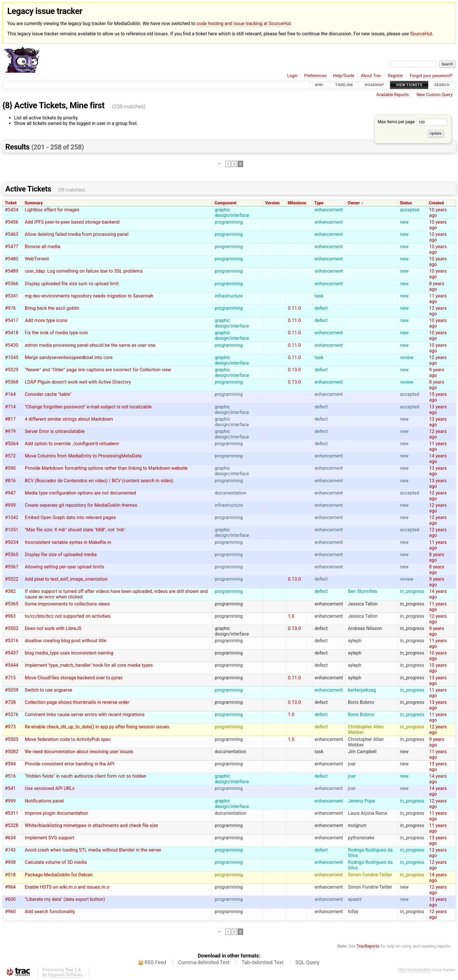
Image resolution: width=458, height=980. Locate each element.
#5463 (11, 234)
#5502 (11, 628)
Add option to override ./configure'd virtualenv (72, 443)
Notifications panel (44, 801)
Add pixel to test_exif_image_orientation (66, 579)
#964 (10, 887)
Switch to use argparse (48, 690)
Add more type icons (46, 320)
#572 (10, 456)
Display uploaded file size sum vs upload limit (72, 283)
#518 (10, 875)
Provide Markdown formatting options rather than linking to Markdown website (106, 468)
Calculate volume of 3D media (56, 862)
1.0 (291, 616)
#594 (10, 764)
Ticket (10, 203)
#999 (10, 801)
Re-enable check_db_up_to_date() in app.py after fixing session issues (97, 727)
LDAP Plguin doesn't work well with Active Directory (78, 382)
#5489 (11, 271)
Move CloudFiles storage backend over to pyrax (74, 677)
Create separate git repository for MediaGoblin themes (81, 505)
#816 (10, 480)
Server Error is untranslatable (55, 431)
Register (395, 75)
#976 (10, 308)
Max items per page (412, 121)
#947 (10, 493)
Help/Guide (343, 75)
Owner (354, 203)
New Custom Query (434, 94)
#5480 (11, 259)
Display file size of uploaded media (61, 554)
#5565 (11, 554)
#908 (10, 862)
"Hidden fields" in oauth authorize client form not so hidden (85, 776)
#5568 (11, 382)
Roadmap (374, 85)
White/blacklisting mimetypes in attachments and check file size (91, 825)
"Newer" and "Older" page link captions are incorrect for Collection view (98, 369)
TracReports (368, 946)
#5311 (11, 813)
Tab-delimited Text (263, 962)
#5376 (11, 714)
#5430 (11, 345)
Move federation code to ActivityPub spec (68, 739)
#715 (10, 677)
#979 (10, 431)
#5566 (11, 283)
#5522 (11, 579)
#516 (10, 776)
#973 (10, 727)
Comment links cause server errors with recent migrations (85, 714)
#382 (10, 591)
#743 (10, 850)
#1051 (11, 529)
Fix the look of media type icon (56, 332)
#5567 (11, 567)
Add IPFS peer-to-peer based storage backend (72, 222)
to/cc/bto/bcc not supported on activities (67, 616)
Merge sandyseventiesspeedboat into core (68, 357)
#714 (10, 407)
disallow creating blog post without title (65, 640)
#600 (10, 899)
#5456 (11, 222)
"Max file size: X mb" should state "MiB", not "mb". (75, 529)
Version (272, 203)
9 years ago (436, 372)
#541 (10, 788)
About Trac (371, 75)
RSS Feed (155, 962)
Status (406, 203)
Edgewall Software (65, 974)
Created (436, 203)
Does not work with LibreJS (53, 628)
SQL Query (307, 962)
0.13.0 (294, 369)
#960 (10, 911)
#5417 (11, 320)
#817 (10, 419)
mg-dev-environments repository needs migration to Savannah (89, 296)
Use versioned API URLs (49, 788)
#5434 (11, 210)
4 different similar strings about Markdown (69, 419)
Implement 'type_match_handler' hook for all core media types (89, 665)
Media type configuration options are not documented (80, 493)
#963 (10, 616)
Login (292, 75)
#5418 (11, 332)
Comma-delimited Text (204, 962)
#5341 (11, 296)
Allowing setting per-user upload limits (64, 567)
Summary (34, 203)
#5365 (11, 604)
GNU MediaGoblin (414, 969)
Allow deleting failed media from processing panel (77, 234)
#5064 (11, 443)
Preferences (315, 75)
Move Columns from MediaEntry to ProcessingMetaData (83, 456)
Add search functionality (50, 911)
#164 (10, 394)
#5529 (11, 369)
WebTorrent (37, 259)
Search (442, 85)
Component (225, 203)
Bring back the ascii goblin (52, 308)
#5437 (11, 653)
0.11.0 (294, 308)
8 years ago (436, 286)
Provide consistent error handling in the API (69, 764)
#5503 (11, 739)
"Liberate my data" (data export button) (65, 899)
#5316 (11, 640)
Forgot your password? (431, 75)
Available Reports (392, 94)
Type (318, 203)
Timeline (344, 85)
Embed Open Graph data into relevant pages (70, 517)
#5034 (11, 542)
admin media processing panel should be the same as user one (90, 345)
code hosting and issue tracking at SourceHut (244, 23)
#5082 (11, 751)
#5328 (11, 825)
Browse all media (42, 246)
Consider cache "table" (48, 394)
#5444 (11, 665)
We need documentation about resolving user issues (79, 751)
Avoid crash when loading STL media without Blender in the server (93, 850)
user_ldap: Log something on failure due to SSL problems (84, 271)
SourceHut (421, 33)
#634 (10, 837)
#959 (10, 505)
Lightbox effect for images (52, 210)
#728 (10, 702)
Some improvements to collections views (67, 604)
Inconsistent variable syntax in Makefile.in (68, 542)
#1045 (11, 357)
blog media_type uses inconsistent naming (69, 653)
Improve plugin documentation (56, 813)
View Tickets (409, 85)
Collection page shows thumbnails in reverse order (77, 702)
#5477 (11, 246)
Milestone (297, 203)
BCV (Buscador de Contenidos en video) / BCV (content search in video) (99, 480)
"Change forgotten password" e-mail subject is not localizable (88, 407)
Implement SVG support (49, 837)
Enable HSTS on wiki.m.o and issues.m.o (67, 887)
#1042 (11, 517)
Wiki (319, 85)
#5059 (11, 690)
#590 (10, 468)
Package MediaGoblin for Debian (59, 875)
